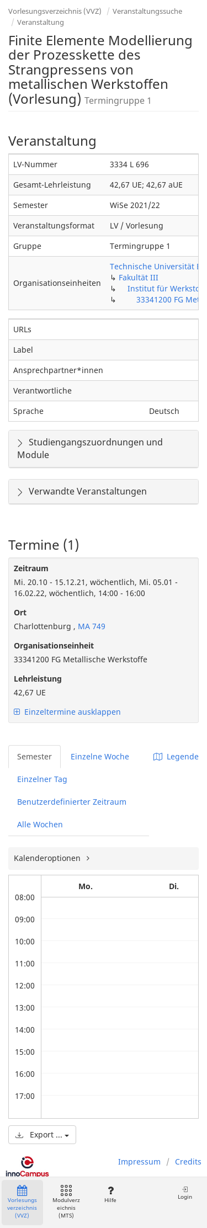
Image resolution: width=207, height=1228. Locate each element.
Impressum (139, 1161)
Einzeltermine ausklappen (67, 711)
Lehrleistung (38, 678)
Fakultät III (138, 277)
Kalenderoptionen (48, 858)
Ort (20, 612)
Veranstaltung (40, 22)
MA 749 (90, 626)
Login (185, 1193)
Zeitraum (31, 568)
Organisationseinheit (54, 645)
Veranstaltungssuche (147, 11)
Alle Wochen (40, 824)
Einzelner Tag (42, 779)
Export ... (42, 1134)
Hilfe (110, 1195)
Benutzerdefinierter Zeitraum (71, 801)
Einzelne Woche (100, 756)
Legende (176, 756)
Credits (188, 1161)
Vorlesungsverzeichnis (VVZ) (55, 11)
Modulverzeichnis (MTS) (66, 1202)
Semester (34, 756)
